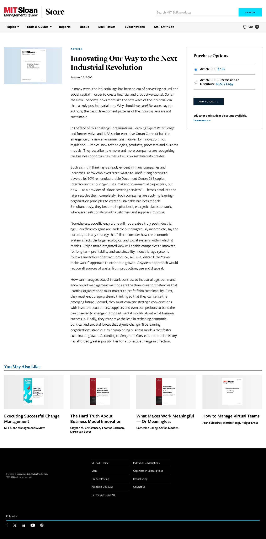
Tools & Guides (37, 27)
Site (164, 27)
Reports (64, 27)
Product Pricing (100, 478)
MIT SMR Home (100, 462)
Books (84, 27)
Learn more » (202, 120)
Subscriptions (135, 27)
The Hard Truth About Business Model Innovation (96, 418)
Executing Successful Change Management (32, 418)
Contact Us (139, 486)
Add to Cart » (208, 101)
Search (250, 12)
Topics (11, 27)
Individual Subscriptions (146, 462)
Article (77, 49)
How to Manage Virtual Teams (231, 416)
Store (94, 470)
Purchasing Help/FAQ (103, 494)
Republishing (140, 478)
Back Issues (106, 27)
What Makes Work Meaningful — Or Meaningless (165, 418)
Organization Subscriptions (148, 470)
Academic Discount (102, 486)
